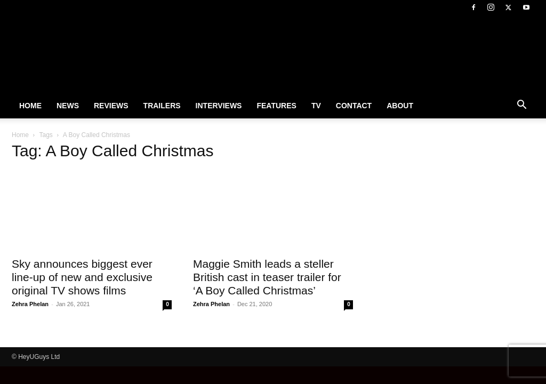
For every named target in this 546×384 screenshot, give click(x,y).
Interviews (219, 105)
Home (30, 105)
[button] (521, 106)
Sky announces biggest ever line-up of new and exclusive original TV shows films (82, 277)
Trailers (162, 105)
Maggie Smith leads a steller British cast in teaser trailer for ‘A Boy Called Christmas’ (267, 277)
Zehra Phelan (30, 304)
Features (276, 105)
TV (316, 105)
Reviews (111, 105)
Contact (354, 105)
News (68, 105)
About (400, 105)
